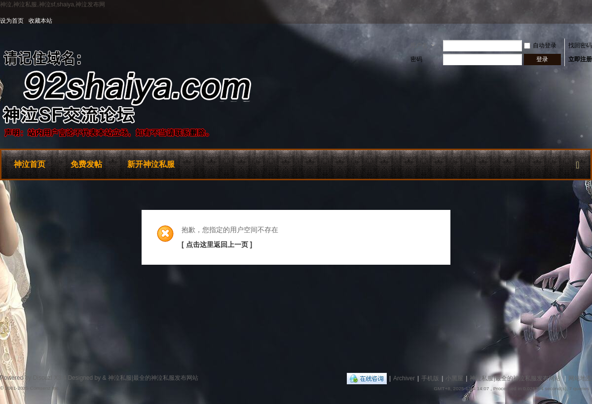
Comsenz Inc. (45, 388)
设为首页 (12, 20)
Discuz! (42, 377)
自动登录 (540, 45)
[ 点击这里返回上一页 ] (217, 244)
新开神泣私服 (151, 164)
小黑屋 (454, 378)
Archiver (404, 378)
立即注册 (580, 59)
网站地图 (580, 378)
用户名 (419, 45)
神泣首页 (29, 164)
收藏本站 (40, 20)
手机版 (430, 378)
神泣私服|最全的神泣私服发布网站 (515, 378)
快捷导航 (577, 163)
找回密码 (580, 45)
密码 (416, 59)
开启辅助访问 (589, 20)
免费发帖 (86, 164)
